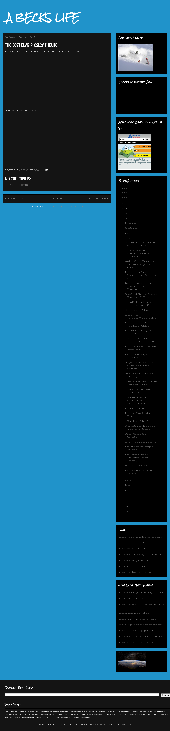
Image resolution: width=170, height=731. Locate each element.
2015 (124, 203)
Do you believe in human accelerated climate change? (139, 365)
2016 (125, 198)
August (129, 233)
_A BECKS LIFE (41, 17)
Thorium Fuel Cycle (136, 408)
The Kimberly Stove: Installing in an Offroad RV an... (141, 275)
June (128, 480)
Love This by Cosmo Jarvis (141, 441)
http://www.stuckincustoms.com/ (136, 542)
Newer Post (15, 198)
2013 (125, 213)
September (132, 228)
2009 (125, 506)
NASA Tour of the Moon (139, 421)
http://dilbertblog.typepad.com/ (136, 572)
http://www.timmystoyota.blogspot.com (140, 592)
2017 (124, 193)
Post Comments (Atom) (66, 207)
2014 (125, 208)
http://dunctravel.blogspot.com (135, 630)
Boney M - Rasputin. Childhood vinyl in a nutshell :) (137, 253)
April (128, 490)
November (131, 223)
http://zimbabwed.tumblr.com (134, 612)
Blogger (132, 725)
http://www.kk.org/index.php (133, 560)
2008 (125, 511)
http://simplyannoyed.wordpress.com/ (140, 537)
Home (57, 198)
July (127, 238)
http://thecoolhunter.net (131, 566)
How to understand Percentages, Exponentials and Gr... (138, 400)
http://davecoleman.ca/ (131, 598)
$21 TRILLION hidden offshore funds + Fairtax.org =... (138, 286)
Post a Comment (21, 185)
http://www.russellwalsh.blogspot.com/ (140, 636)
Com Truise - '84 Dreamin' (139, 310)
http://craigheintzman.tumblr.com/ (137, 618)
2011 (124, 496)
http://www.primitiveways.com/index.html (141, 554)
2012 (125, 218)
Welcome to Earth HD (137, 465)
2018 (125, 188)
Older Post (98, 198)
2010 (125, 501)
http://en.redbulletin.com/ (132, 548)
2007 (125, 516)
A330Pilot (99, 725)
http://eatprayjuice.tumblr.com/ (135, 642)
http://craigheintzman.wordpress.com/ (140, 624)
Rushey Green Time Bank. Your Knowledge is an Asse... (139, 264)
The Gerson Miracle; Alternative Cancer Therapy (136, 457)
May (128, 485)
